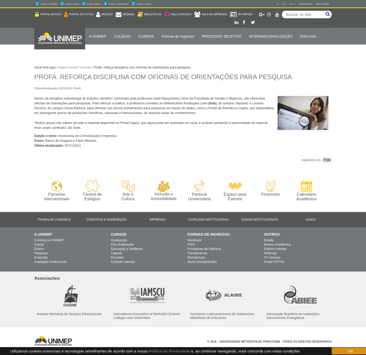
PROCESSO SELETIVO (221, 36)
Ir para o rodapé (144, 4)
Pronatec (117, 257)
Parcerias (56, 190)
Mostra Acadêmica (277, 244)
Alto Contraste (322, 4)
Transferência (197, 253)
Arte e (128, 190)
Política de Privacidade (169, 351)
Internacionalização (270, 36)
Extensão (41, 257)
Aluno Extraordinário (202, 262)
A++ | (292, 4)
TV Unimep (272, 257)
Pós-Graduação (122, 244)
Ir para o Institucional (119, 4)
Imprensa (157, 219)
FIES (191, 244)
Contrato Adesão (123, 262)
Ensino (39, 249)
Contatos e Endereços (106, 219)
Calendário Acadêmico (306, 190)
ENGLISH (308, 36)
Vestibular (195, 240)
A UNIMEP (97, 36)
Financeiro (270, 188)
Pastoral (199, 190)
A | (278, 4)
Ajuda (311, 219)
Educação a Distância (126, 249)
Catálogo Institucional (208, 219)
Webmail (270, 253)
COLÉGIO (122, 36)
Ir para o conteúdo (48, 4)
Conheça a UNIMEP (49, 240)
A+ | (284, 4)
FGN (327, 160)
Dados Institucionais (259, 219)
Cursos (146, 36)
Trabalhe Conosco (54, 219)
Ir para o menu (72, 4)
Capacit (116, 253)
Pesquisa (41, 253)
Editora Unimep (275, 249)
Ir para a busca (94, 4)
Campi (39, 244)
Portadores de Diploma (204, 249)
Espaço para (235, 190)
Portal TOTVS (274, 262)
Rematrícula (196, 257)
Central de (92, 190)
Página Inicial (67, 67)
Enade (268, 240)
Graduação (119, 240)
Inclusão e (163, 190)
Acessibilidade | (305, 4)
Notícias (85, 67)
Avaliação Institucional (50, 262)
